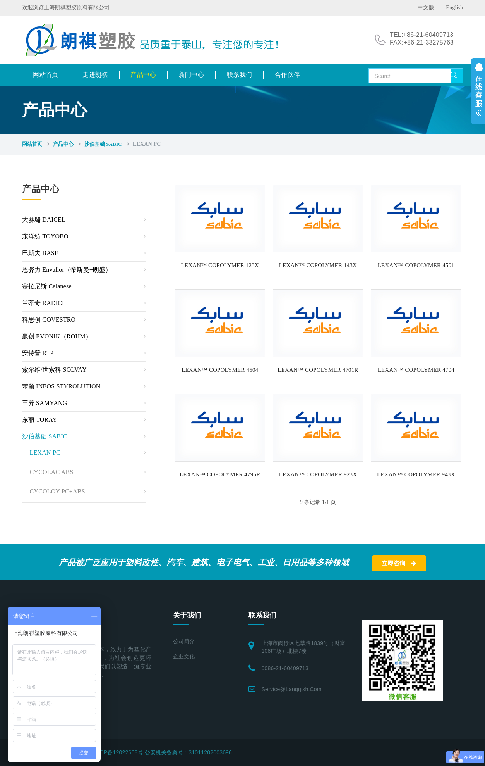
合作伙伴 (287, 74)
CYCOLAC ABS (52, 472)
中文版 (426, 7)
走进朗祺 (95, 74)
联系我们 (239, 74)
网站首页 (45, 74)
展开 (478, 91)
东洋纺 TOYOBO (45, 236)
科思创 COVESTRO (49, 319)
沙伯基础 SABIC (103, 144)
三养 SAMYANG (44, 403)
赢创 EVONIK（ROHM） (57, 336)
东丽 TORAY (39, 419)
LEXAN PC (45, 452)
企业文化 (184, 656)
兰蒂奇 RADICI (43, 303)
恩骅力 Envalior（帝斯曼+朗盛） (67, 269)
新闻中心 (191, 74)
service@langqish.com (292, 689)
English (454, 7)
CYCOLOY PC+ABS (57, 491)
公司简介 (184, 641)
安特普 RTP (38, 353)
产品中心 (143, 74)
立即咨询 (399, 563)
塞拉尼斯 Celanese (47, 286)
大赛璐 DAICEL (44, 219)
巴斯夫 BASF (40, 253)
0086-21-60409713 (285, 668)
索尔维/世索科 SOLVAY (54, 369)
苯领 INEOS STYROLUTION (61, 386)
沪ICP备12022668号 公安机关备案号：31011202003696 (162, 752)
